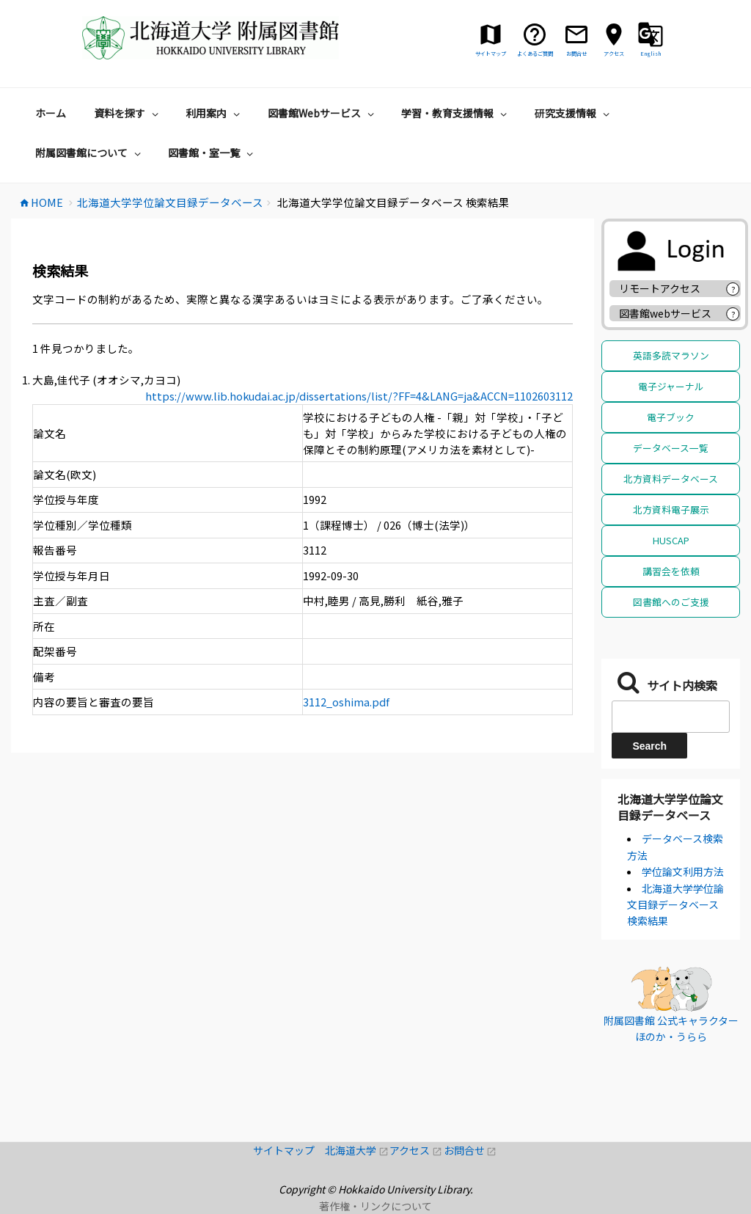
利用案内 (214, 113)
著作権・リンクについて (375, 1206)
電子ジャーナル (671, 386)
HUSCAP (671, 540)
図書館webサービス (665, 313)
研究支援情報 (574, 113)
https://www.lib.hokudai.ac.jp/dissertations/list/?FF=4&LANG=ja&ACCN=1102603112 (359, 395)
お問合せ (470, 1150)
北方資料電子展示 (671, 509)
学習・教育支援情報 (455, 113)
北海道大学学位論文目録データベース (670, 807)
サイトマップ (289, 1150)
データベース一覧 (670, 448)
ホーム (50, 113)
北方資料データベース (670, 479)
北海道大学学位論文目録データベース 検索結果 (675, 905)
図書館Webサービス (323, 113)
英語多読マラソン (671, 355)
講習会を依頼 (671, 571)
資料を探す (128, 113)
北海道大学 (357, 1150)
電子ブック (671, 417)
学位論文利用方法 (683, 871)
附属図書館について (89, 152)
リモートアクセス (659, 288)
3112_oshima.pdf (346, 701)
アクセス (416, 1150)
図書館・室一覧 (212, 152)
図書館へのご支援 (671, 602)
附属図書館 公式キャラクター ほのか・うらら (671, 1028)
